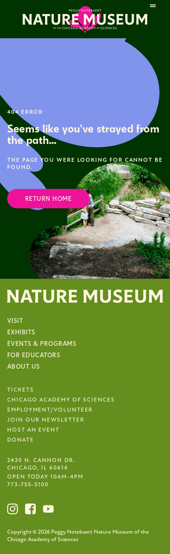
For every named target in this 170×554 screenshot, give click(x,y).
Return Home (48, 199)
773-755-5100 (28, 485)
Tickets (20, 390)
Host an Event (33, 430)
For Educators (33, 355)
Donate (20, 440)
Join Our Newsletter (45, 420)
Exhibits (21, 332)
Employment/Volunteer (50, 410)
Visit (15, 321)
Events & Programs (41, 344)
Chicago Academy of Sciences (61, 400)
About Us (23, 366)
